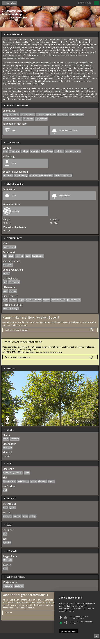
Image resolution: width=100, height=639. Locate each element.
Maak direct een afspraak (16, 330)
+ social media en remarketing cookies (78, 623)
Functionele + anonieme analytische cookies (76, 617)
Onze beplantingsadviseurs (17, 357)
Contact (8, 612)
